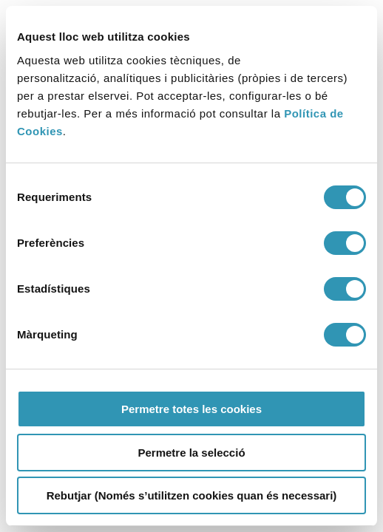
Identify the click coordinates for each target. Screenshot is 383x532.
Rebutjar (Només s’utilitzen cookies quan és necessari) (192, 495)
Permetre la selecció (191, 452)
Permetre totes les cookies (191, 409)
